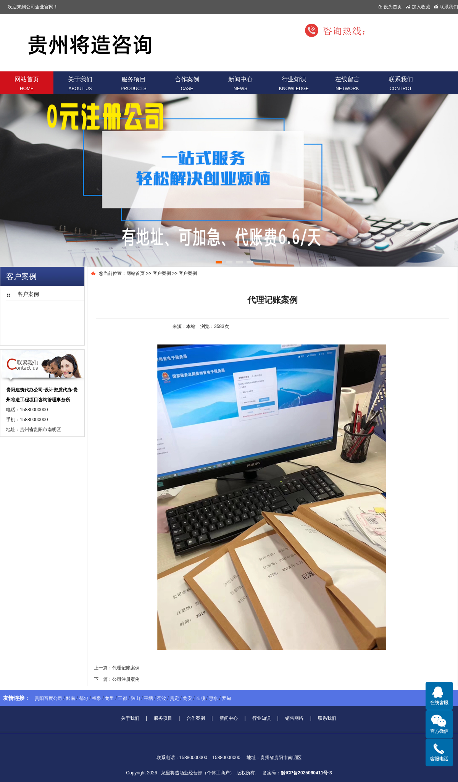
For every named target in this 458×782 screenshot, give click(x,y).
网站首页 (27, 83)
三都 (122, 698)
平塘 (148, 698)
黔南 (70, 698)
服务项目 (133, 83)
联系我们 (401, 83)
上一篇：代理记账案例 (117, 668)
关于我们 (80, 83)
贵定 (174, 698)
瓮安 (187, 698)
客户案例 (162, 273)
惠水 (213, 698)
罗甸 (226, 698)
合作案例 (187, 83)
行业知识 (294, 83)
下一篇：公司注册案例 (117, 679)
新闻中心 (240, 83)
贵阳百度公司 (48, 698)
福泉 (96, 698)
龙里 (109, 698)
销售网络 (294, 718)
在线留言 (347, 83)
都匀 (83, 698)
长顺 (200, 698)
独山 (135, 698)
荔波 (161, 698)
